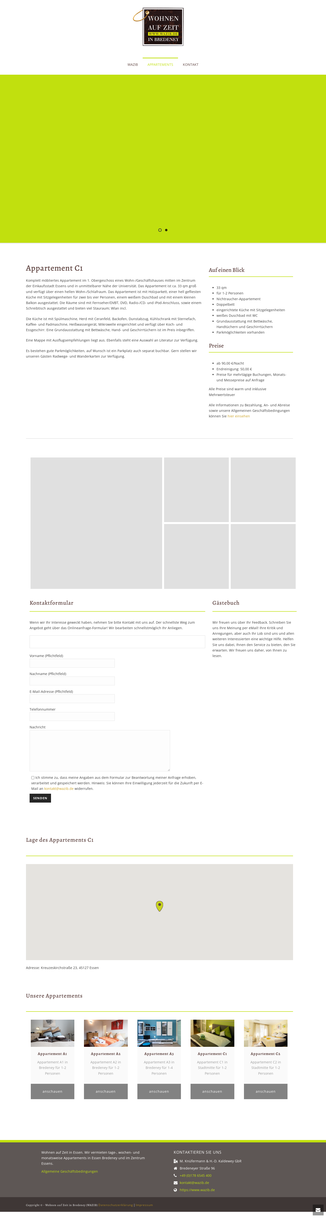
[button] (159, 913)
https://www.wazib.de (197, 1197)
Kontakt (190, 64)
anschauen (53, 1098)
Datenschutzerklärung (115, 1212)
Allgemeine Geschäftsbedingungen (69, 1178)
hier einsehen (239, 416)
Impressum (144, 1212)
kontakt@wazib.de (59, 795)
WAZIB (133, 64)
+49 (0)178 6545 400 (195, 1183)
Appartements (160, 64)
